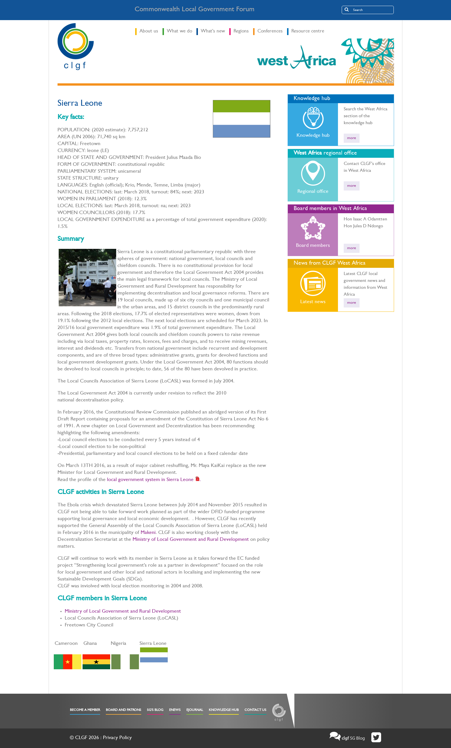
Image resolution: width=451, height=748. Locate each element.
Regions (241, 31)
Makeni (148, 533)
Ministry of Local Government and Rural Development (191, 540)
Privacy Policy (117, 738)
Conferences (270, 31)
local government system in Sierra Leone (150, 480)
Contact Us (255, 710)
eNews (175, 710)
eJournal (194, 710)
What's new (213, 31)
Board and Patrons (123, 710)
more (351, 138)
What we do (179, 31)
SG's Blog (155, 710)
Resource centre (307, 31)
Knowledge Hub (224, 710)
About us (148, 31)
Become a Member (85, 710)
